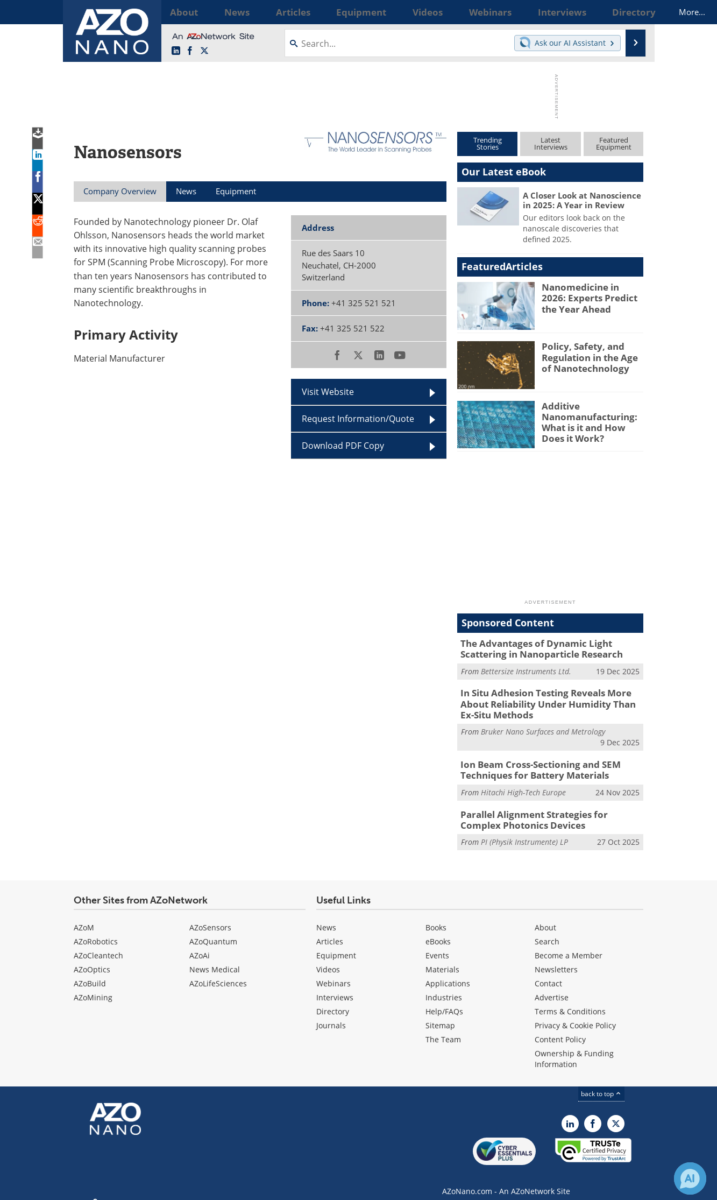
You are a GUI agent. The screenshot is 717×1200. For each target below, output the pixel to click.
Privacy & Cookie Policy (575, 1015)
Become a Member (568, 945)
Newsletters (556, 959)
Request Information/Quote (358, 419)
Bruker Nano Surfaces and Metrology (543, 726)
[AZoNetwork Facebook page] (190, 51)
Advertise (552, 987)
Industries (443, 987)
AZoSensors (210, 917)
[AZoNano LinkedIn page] (176, 51)
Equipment (336, 945)
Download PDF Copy (343, 445)
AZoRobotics (96, 931)
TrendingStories (487, 143)
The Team (443, 1028)
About (545, 917)
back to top (601, 1083)
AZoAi (199, 945)
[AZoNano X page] (204, 51)
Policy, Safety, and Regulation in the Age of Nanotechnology (590, 356)
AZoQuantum (213, 931)
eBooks (438, 931)
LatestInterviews (550, 143)
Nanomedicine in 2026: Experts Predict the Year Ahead (591, 296)
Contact (548, 973)
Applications (447, 973)
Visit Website (328, 392)
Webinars (333, 973)
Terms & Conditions (570, 1001)
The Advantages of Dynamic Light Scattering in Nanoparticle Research (550, 648)
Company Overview (120, 191)
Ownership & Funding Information (574, 1047)
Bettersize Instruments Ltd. (526, 668)
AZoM (84, 917)
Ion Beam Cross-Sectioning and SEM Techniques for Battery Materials (532, 763)
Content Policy (560, 1028)
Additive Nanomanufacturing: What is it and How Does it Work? (591, 420)
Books (435, 917)
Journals (331, 1015)
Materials (442, 959)
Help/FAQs (444, 1001)
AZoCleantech (98, 945)
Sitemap (440, 1015)
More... (629, 11)
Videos (328, 959)
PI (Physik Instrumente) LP (524, 832)
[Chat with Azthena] (690, 1178)
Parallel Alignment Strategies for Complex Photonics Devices (545, 810)
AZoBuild (90, 973)
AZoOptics (92, 959)
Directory (332, 1001)
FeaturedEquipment (613, 143)
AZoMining (93, 987)
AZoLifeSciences (218, 973)
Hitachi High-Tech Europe (523, 784)
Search (547, 931)
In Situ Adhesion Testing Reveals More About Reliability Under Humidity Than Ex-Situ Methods (551, 700)
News (326, 917)
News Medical (214, 959)
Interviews (334, 987)
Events (437, 945)
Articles (329, 931)
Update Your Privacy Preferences (155, 1186)
